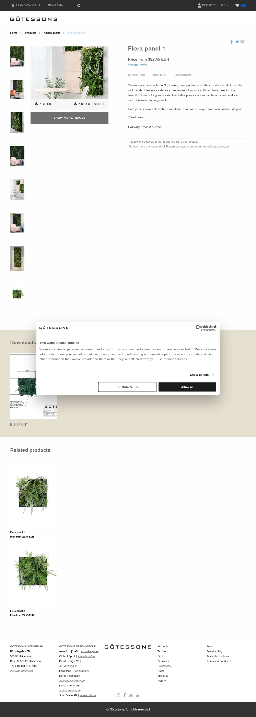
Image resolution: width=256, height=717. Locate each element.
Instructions (183, 75)
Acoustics (163, 661)
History (162, 681)
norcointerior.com (69, 690)
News (161, 671)
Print (160, 656)
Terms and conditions (219, 661)
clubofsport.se (86, 656)
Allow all (187, 387)
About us (163, 676)
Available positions (218, 656)
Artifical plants (52, 33)
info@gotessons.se (21, 671)
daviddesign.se (68, 666)
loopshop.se (81, 671)
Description (136, 75)
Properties (159, 75)
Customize (127, 387)
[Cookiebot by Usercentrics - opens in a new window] (199, 328)
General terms (137, 64)
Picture (43, 104)
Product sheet (89, 104)
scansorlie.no (88, 695)
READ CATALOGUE (24, 5)
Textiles (162, 651)
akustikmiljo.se (89, 651)
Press (210, 646)
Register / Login (212, 5)
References (164, 666)
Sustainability (214, 651)
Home (13, 33)
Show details (199, 374)
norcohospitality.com (71, 681)
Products (30, 33)
